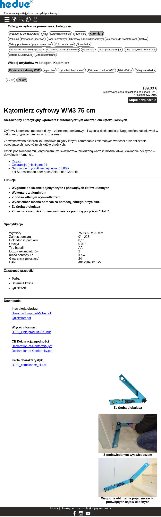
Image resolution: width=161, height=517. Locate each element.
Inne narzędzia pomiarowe (140, 49)
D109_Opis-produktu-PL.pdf (31, 332)
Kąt (45, 33)
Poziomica (88, 49)
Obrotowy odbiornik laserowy (86, 39)
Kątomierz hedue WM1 (101, 70)
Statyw (143, 39)
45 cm (10, 80)
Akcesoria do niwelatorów (121, 39)
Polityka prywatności (96, 508)
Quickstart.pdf (21, 318)
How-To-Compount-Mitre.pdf (31, 313)
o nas (76, 508)
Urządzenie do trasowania (24, 33)
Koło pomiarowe (64, 44)
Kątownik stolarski (60, 33)
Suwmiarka (83, 44)
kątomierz (49, 70)
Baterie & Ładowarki (20, 54)
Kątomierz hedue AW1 (72, 70)
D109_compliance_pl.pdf (29, 365)
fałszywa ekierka (145, 70)
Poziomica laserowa (32, 39)
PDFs (54, 508)
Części (16, 161)
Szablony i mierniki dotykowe (25, 49)
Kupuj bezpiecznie (142, 100)
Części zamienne (45, 54)
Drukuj (66, 508)
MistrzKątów (125, 70)
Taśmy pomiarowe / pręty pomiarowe (30, 44)
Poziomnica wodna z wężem (62, 49)
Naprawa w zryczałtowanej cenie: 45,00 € (40, 168)
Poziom (13, 39)
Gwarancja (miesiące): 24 (29, 164)
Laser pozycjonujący (110, 49)
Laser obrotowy (57, 39)
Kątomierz (80, 33)
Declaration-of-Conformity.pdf (32, 346)
